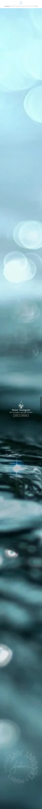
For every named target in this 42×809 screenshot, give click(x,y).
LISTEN (16, 415)
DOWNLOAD (24, 415)
